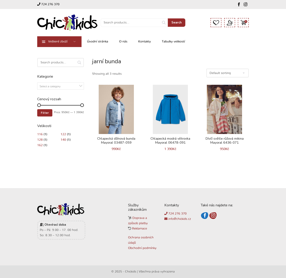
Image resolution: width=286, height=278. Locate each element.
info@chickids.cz (177, 218)
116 (40, 134)
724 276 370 (48, 4)
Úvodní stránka (97, 41)
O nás (123, 41)
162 (40, 145)
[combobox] (60, 86)
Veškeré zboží (57, 41)
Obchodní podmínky (142, 248)
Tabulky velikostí (173, 41)
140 (63, 139)
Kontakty (144, 41)
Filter (45, 113)
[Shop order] (227, 73)
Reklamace (139, 228)
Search (176, 22)
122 (63, 134)
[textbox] (62, 87)
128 (40, 139)
